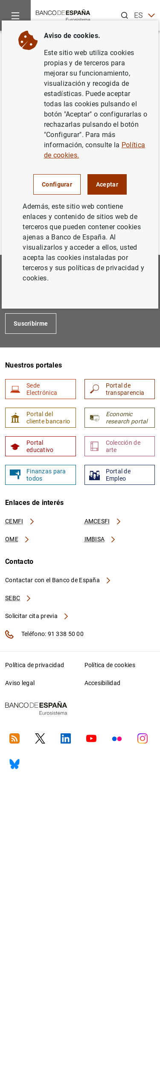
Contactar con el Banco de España (58, 580)
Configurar (57, 184)
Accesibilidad (102, 683)
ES (144, 15)
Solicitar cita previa (37, 616)
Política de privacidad (34, 665)
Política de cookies (109, 665)
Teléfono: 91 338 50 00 (44, 634)
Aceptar (107, 184)
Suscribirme (31, 323)
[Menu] (15, 15)
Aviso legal (20, 683)
